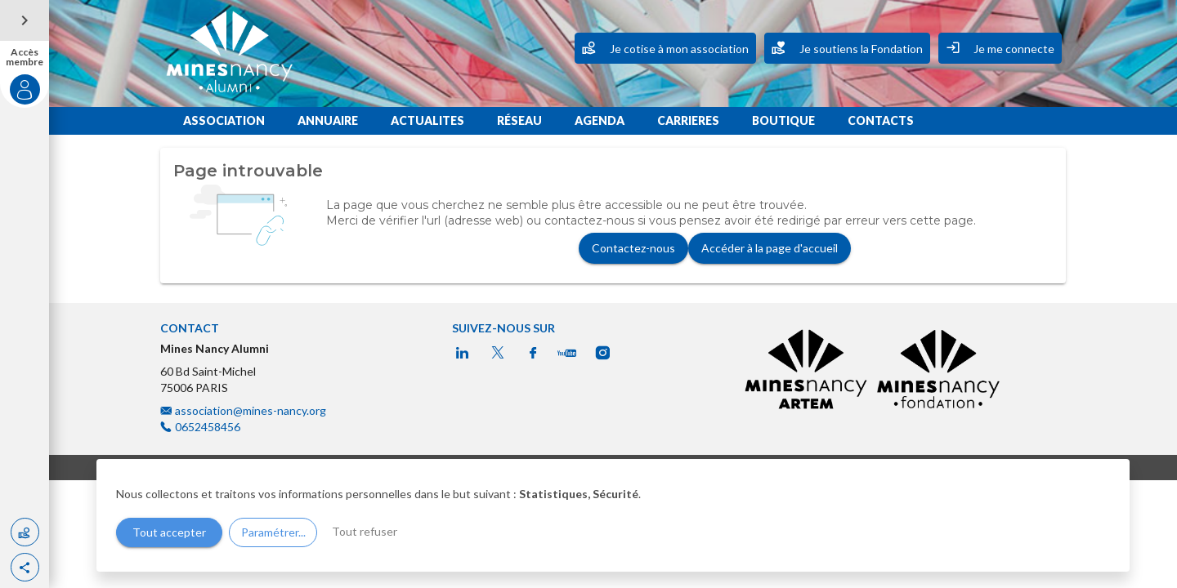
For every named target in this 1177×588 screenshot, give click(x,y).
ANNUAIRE (328, 120)
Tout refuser (364, 531)
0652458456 (207, 427)
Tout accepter (169, 532)
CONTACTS (881, 120)
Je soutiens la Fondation (847, 47)
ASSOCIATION (224, 120)
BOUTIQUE (783, 120)
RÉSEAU (519, 120)
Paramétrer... (273, 532)
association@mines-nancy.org (252, 410)
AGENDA (599, 120)
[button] (25, 567)
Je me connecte (1000, 47)
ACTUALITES (427, 120)
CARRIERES (688, 120)
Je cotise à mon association (665, 47)
